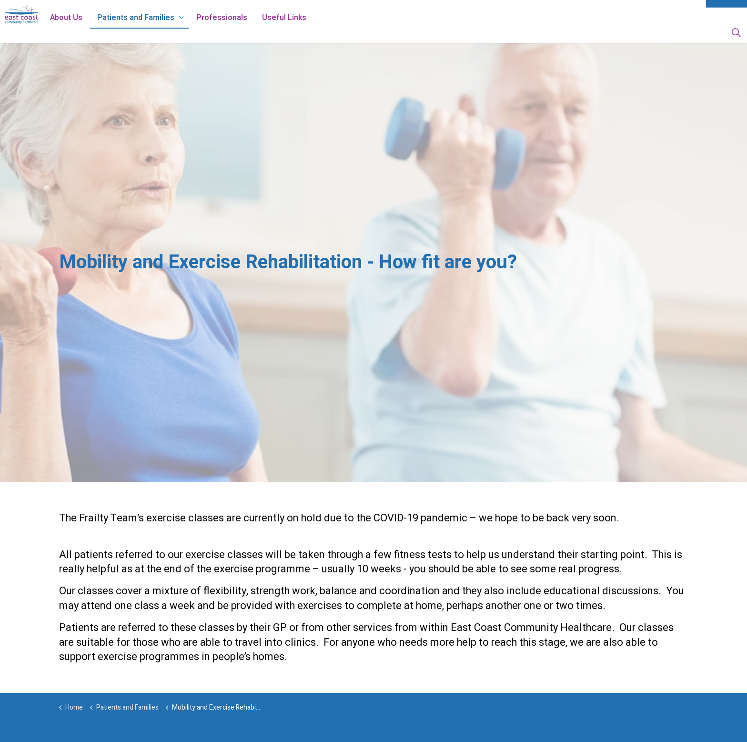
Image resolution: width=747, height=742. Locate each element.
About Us (92, 32)
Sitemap (683, 11)
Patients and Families (162, 32)
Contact (727, 10)
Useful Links (310, 32)
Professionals (247, 32)
